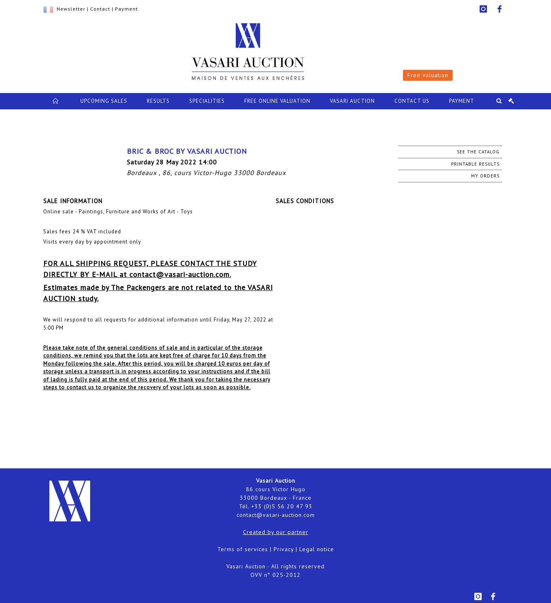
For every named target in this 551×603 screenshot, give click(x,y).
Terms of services (242, 549)
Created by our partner (275, 532)
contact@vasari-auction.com (276, 515)
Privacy (284, 549)
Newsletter (71, 9)
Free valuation (427, 75)
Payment (126, 9)
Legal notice (316, 549)
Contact (100, 9)
